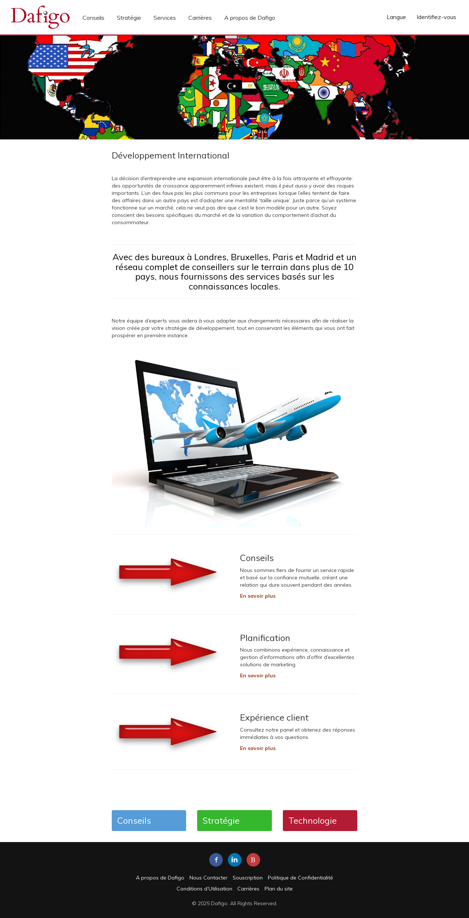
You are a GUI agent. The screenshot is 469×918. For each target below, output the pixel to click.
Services (165, 17)
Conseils (93, 17)
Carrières (200, 17)
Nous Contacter (208, 877)
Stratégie (129, 17)
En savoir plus (258, 675)
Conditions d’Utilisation (204, 888)
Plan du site (279, 888)
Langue (396, 17)
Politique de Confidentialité (300, 877)
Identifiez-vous (436, 17)
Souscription (248, 877)
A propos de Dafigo (249, 17)
